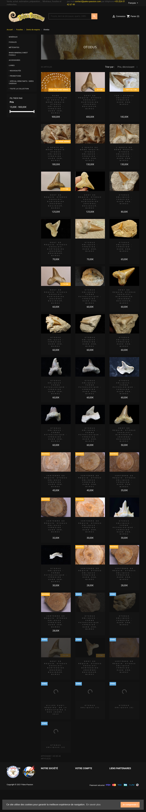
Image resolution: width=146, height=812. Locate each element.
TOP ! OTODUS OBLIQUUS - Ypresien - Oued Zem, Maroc (124, 100)
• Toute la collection (19, 89)
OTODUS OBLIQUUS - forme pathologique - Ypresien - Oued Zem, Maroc (90, 296)
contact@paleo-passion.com (88, 1)
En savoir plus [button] (93, 804)
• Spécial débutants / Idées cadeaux (21, 82)
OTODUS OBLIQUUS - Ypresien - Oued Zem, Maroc (124, 199)
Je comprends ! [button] (130, 804)
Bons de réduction (84, 791)
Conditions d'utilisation (52, 782)
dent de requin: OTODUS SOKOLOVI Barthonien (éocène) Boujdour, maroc (90, 102)
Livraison (45, 773)
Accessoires (14, 60)
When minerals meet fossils (18, 54)
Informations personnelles (88, 773)
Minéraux (13, 37)
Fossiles (13, 42)
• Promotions (15, 76)
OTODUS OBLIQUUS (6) (124, 706)
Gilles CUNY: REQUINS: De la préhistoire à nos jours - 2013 (56, 710)
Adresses (80, 787)
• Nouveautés (15, 71)
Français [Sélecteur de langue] (132, 3)
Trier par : (110, 67)
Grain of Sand (116, 778)
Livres (12, 65)
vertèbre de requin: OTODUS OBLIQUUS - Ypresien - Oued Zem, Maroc (56, 481)
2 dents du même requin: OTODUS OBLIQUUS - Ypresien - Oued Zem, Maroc (124, 154)
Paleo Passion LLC (118, 773)
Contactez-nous (49, 787)
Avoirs (78, 782)
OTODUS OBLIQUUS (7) (90, 706)
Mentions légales (49, 778)
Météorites (14, 47)
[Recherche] (70, 16)
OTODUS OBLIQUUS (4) (55, 746)
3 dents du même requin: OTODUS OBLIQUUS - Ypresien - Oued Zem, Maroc (56, 154)
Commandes (81, 778)
